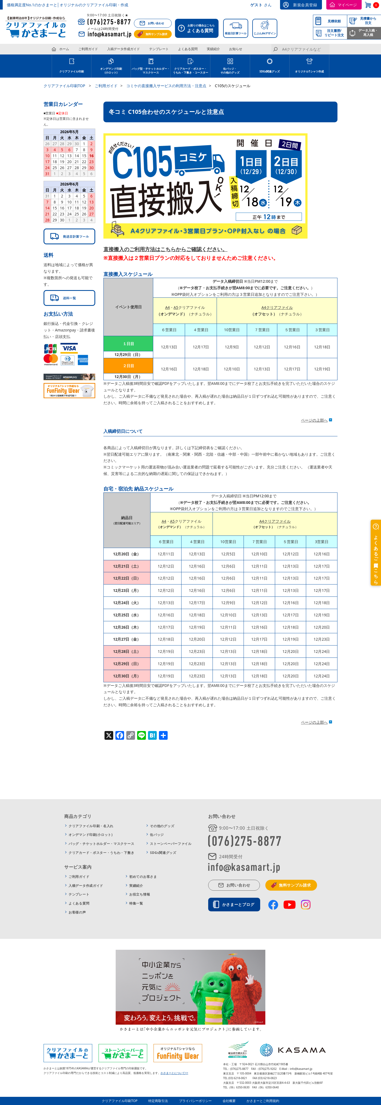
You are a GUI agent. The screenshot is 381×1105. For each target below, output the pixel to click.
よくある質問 (188, 49)
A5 (176, 307)
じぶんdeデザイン (265, 33)
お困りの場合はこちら (198, 28)
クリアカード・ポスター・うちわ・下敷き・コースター (190, 70)
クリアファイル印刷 (71, 71)
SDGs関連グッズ (269, 71)
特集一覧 (136, 903)
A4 (167, 307)
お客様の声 (77, 912)
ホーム (64, 49)
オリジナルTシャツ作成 (309, 71)
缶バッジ (157, 834)
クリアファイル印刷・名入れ (91, 826)
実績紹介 (213, 49)
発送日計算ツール (236, 33)
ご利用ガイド (88, 49)
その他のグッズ (162, 826)
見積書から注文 (368, 20)
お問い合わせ (156, 23)
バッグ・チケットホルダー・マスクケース (101, 843)
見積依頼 (334, 21)
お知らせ (235, 49)
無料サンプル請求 (156, 34)
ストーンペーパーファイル (170, 843)
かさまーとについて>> (174, 1073)
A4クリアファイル (277, 307)
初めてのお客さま (143, 876)
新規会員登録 (305, 4)
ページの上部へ (314, 420)
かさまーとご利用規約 (263, 1100)
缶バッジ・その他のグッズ (229, 70)
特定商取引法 (158, 1100)
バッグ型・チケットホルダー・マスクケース (151, 70)
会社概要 (229, 1100)
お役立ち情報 (139, 894)
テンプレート (159, 49)
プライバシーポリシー (195, 1100)
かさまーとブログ (238, 904)
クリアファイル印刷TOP (119, 1100)
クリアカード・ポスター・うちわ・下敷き (101, 852)
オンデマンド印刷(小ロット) (111, 70)
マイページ (347, 4)
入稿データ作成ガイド (123, 49)
